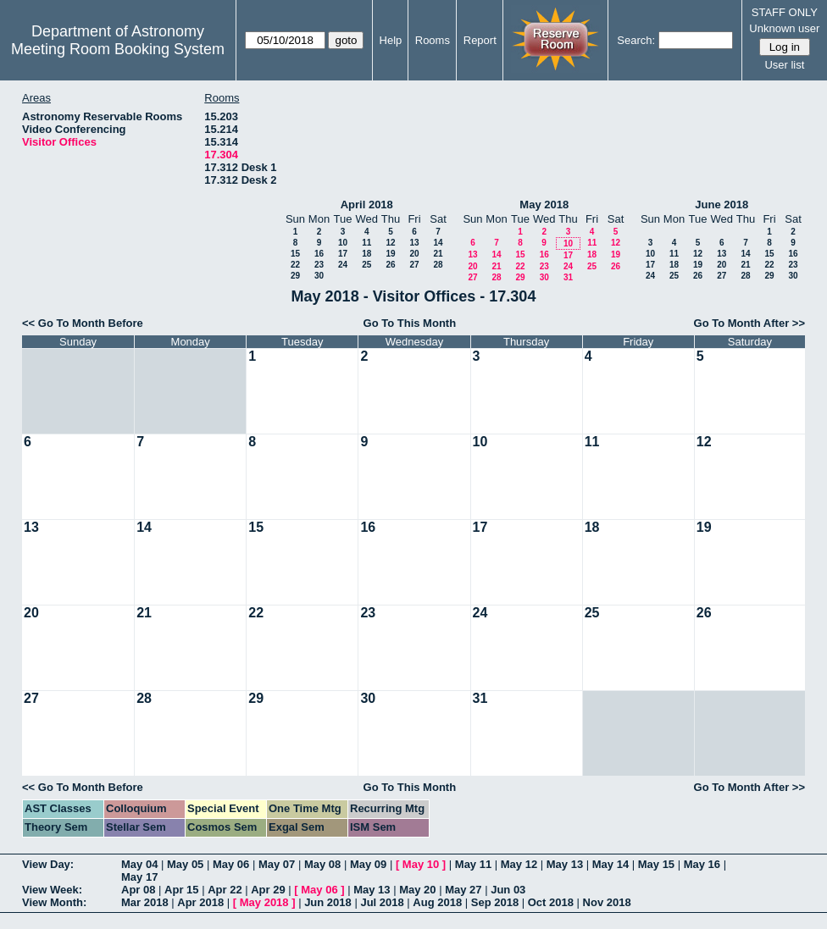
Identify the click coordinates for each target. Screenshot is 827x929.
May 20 (417, 889)
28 (437, 264)
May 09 (368, 864)
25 (366, 264)
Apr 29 (268, 889)
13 (414, 242)
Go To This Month (410, 323)
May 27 (463, 889)
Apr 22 (224, 889)
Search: (636, 40)
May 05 (185, 864)
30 (319, 275)
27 (414, 264)
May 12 (519, 864)
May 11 (473, 864)
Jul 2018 (381, 902)
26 (390, 264)
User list (784, 64)
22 (295, 264)
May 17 (139, 877)
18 (366, 253)
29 (295, 275)
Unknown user (784, 28)
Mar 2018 (145, 902)
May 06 (231, 864)
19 (390, 253)
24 (342, 264)
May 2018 (544, 204)
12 (390, 242)
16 (319, 253)
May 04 (139, 864)
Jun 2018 (328, 902)
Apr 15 (181, 889)
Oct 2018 (551, 902)
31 (568, 277)
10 (342, 242)
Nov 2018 (607, 902)
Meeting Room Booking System (118, 49)
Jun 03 (508, 889)
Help (391, 40)
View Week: (52, 889)
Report (480, 40)
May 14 (610, 864)
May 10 (420, 864)
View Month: (54, 902)
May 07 (276, 864)
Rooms (432, 40)
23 (319, 264)
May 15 (656, 864)
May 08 (322, 864)
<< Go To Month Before (82, 323)
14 (437, 242)
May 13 (565, 864)
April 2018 (367, 204)
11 (366, 242)
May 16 (702, 864)
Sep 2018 (495, 902)
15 (295, 253)
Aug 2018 (437, 902)
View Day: (48, 864)
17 (342, 253)
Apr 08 (138, 889)
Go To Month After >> (749, 323)
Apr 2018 (200, 902)
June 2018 (721, 204)
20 (414, 253)
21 (437, 253)
